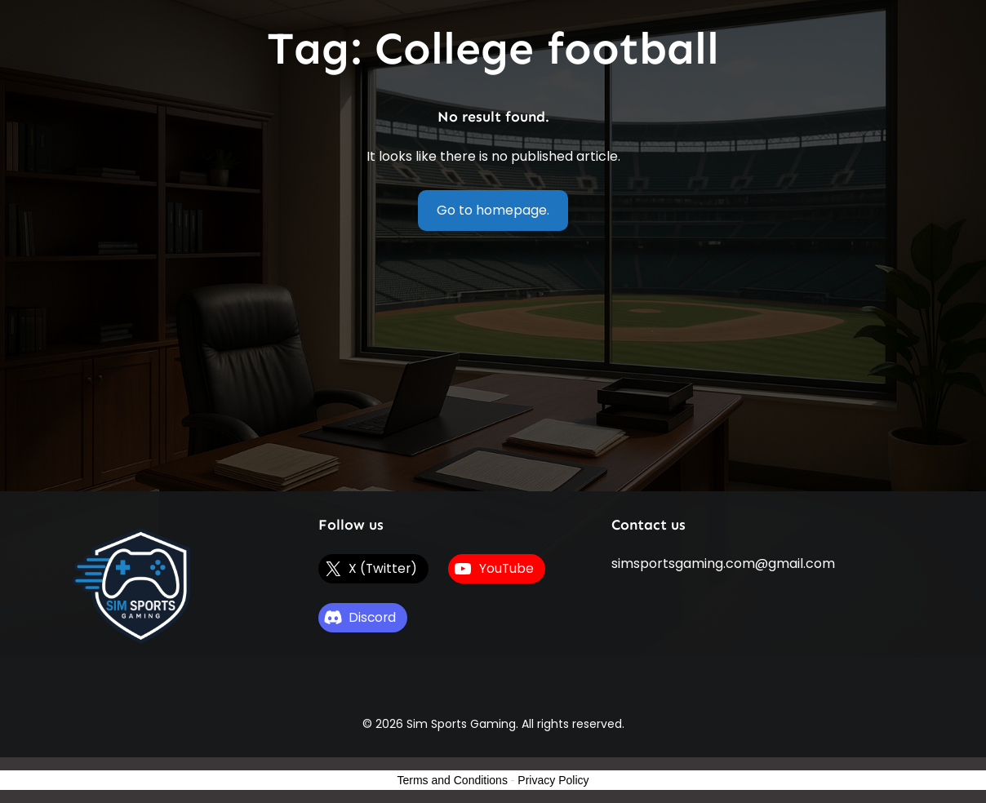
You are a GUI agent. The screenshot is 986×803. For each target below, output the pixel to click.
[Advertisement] (493, 369)
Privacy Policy (552, 780)
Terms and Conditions (453, 780)
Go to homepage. (493, 210)
